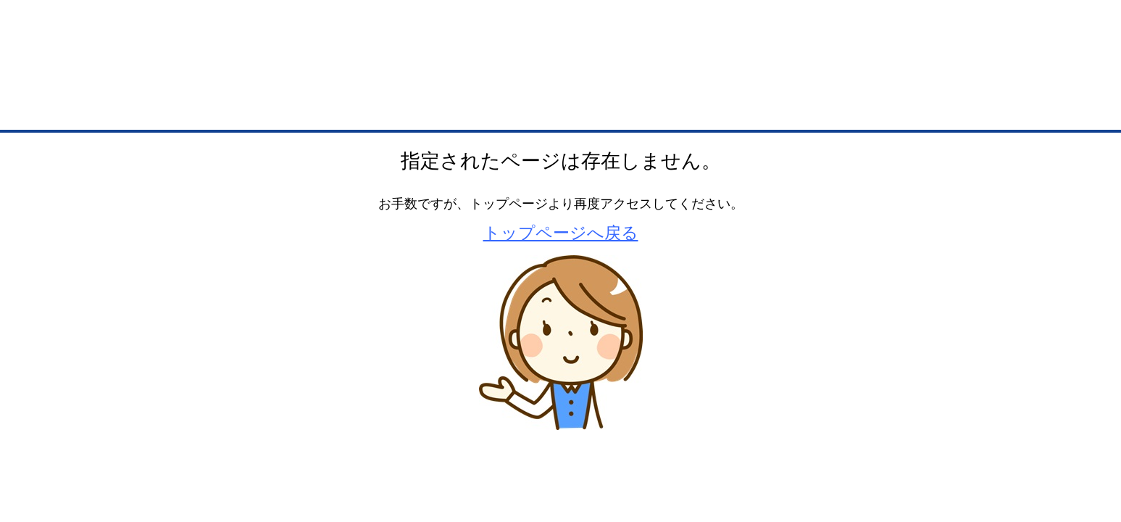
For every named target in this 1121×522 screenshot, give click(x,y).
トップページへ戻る (560, 232)
